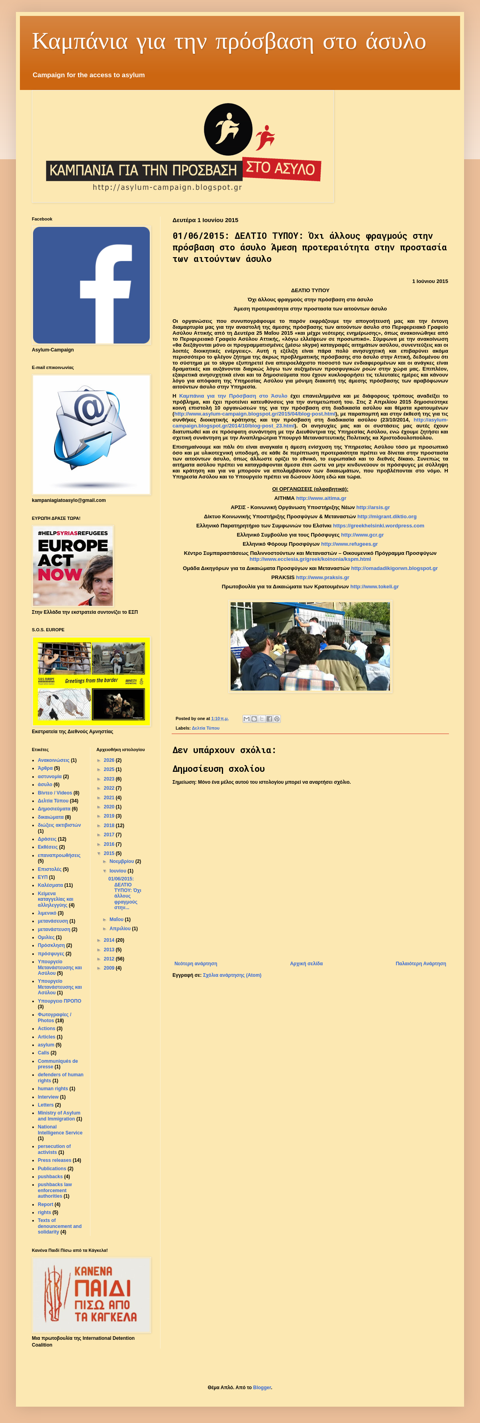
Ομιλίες (46, 937)
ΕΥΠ (43, 877)
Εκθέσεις (48, 847)
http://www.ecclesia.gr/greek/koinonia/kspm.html (310, 559)
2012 (110, 959)
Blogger (262, 1387)
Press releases (54, 1160)
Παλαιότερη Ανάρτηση (421, 963)
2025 (110, 769)
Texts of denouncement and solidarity (60, 1226)
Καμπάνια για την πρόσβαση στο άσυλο (229, 39)
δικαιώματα (51, 817)
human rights (53, 1088)
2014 (110, 940)
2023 (110, 779)
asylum (46, 1045)
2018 (110, 825)
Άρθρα (45, 768)
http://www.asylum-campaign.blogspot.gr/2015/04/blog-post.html (254, 414)
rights (44, 1212)
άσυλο (45, 784)
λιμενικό (47, 913)
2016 (110, 844)
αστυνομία (50, 776)
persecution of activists (54, 1149)
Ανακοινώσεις (54, 760)
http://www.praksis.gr (322, 577)
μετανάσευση (53, 921)
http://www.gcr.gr (362, 535)
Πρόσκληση (51, 945)
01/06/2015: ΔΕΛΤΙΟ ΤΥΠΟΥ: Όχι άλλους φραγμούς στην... (124, 893)
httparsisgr (373, 507)
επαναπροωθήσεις (59, 855)
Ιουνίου (118, 871)
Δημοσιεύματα (54, 809)
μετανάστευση (54, 929)
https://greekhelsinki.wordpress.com (378, 526)
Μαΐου (117, 919)
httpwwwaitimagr (321, 498)
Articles (46, 1037)
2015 (110, 853)
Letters (46, 1105)
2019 (110, 816)
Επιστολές (49, 869)
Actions (46, 1028)
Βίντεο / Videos (55, 793)
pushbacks (50, 1176)
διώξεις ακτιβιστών (59, 825)
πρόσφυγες (51, 953)
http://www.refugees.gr (349, 544)
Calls (43, 1053)
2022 (110, 788)
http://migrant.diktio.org (387, 516)
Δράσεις (47, 839)
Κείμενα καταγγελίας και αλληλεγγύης (55, 899)
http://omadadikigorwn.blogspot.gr (394, 568)
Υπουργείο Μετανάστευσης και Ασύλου (60, 967)
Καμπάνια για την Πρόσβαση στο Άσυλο (233, 396)
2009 (110, 968)
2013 (110, 950)
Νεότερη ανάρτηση (195, 963)
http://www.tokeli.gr (374, 587)
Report (45, 1204)
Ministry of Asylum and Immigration (59, 1115)
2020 (110, 807)
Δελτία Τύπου (205, 728)
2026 (110, 760)
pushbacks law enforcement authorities (55, 1190)
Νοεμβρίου (122, 861)
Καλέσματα (50, 885)
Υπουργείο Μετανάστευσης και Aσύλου (60, 987)
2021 (110, 797)
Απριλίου (121, 928)
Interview (48, 1097)
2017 (110, 834)
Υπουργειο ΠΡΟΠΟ (59, 1001)
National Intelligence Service (60, 1129)
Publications (52, 1168)
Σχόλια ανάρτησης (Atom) (232, 975)
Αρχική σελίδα (306, 963)
